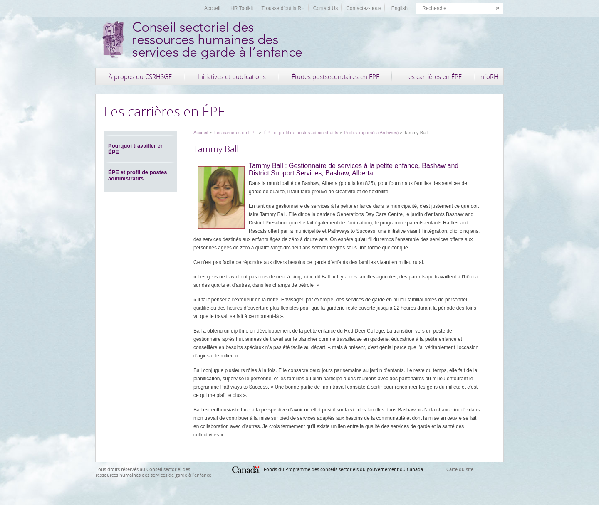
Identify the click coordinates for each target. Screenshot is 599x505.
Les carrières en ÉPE (433, 76)
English (399, 8)
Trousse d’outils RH (283, 8)
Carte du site (459, 469)
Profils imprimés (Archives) (371, 132)
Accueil (212, 8)
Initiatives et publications (232, 76)
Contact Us (325, 8)
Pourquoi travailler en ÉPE (136, 149)
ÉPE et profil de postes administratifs (137, 175)
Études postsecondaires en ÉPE (335, 76)
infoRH (488, 76)
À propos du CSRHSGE (140, 76)
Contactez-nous (363, 8)
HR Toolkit (241, 8)
